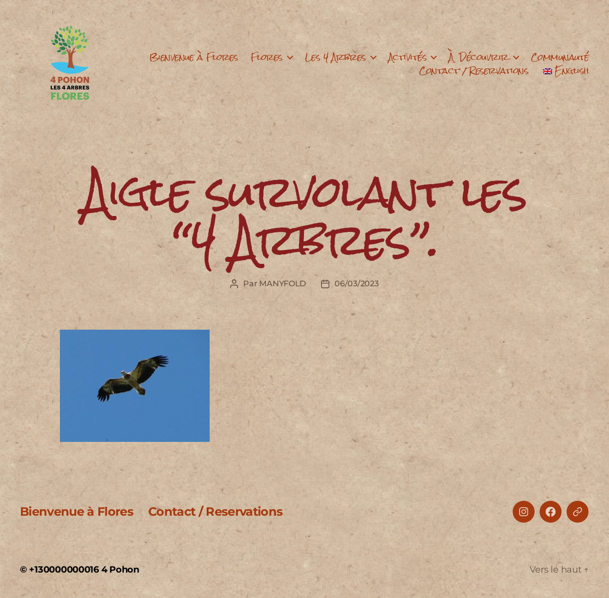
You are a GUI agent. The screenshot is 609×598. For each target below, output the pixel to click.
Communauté (560, 57)
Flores (267, 57)
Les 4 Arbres (335, 57)
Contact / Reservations (473, 70)
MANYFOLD (282, 283)
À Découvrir (479, 57)
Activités (407, 57)
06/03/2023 (356, 283)
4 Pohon (120, 569)
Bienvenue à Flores (193, 57)
